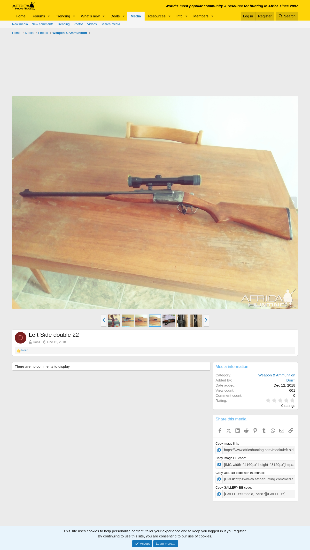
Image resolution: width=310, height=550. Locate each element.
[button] (49, 16)
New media (20, 24)
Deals (115, 16)
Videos (92, 24)
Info (180, 16)
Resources (157, 16)
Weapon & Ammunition (276, 375)
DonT (37, 342)
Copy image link (227, 443)
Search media (110, 24)
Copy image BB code (230, 457)
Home (20, 16)
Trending (63, 16)
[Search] (287, 16)
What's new (90, 16)
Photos (78, 24)
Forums (39, 16)
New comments (43, 24)
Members (201, 16)
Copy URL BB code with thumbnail (240, 471)
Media (136, 16)
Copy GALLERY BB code (233, 486)
